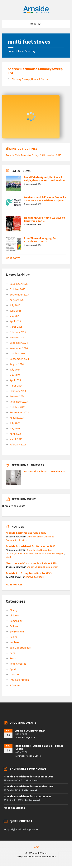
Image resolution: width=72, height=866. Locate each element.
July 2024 (15, 369)
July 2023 (15, 423)
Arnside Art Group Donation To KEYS (29, 573)
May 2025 (15, 316)
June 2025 (15, 310)
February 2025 (18, 332)
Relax (13, 658)
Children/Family (34, 536)
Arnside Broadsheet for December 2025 (30, 546)
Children (14, 615)
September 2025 (19, 294)
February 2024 (18, 391)
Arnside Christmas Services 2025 (26, 533)
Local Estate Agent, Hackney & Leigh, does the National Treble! (44, 178)
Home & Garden (40, 79)
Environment (17, 631)
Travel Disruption (19, 679)
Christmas (49, 536)
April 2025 (15, 321)
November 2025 (19, 284)
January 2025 (17, 337)
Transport (15, 674)
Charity (30, 566)
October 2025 (17, 289)
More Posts (13, 258)
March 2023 (16, 439)
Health (13, 637)
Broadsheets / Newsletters (39, 550)
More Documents (14, 808)
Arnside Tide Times (23, 149)
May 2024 (15, 375)
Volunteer (15, 685)
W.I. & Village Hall (26, 737)
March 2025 (16, 326)
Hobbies (51, 553)
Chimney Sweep (21, 79)
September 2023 (19, 412)
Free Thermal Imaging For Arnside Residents (40, 239)
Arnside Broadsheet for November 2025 (28, 786)
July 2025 (15, 305)
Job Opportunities (20, 647)
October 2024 (17, 353)
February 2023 (18, 444)
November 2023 (19, 401)
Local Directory (27, 51)
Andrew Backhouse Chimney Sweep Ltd (35, 71)
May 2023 (15, 428)
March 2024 (16, 385)
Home (11, 51)
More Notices (14, 584)
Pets (12, 653)
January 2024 (17, 396)
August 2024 (17, 364)
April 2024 (15, 380)
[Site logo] (36, 13)
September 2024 (19, 359)
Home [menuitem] (36, 847)
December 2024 (19, 342)
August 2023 (17, 417)
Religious (23, 540)
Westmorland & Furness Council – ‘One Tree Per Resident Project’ (45, 198)
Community (12, 540)
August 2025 (17, 300)
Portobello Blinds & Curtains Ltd (44, 471)
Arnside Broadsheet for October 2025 (27, 796)
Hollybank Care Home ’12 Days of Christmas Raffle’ (44, 219)
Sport (8, 556)
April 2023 (15, 433)
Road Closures (18, 663)
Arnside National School (29, 755)
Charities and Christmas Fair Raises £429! (31, 563)
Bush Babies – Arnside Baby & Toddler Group (39, 747)
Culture (40, 576)
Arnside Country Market (30, 730)
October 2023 (17, 407)
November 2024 (19, 348)
